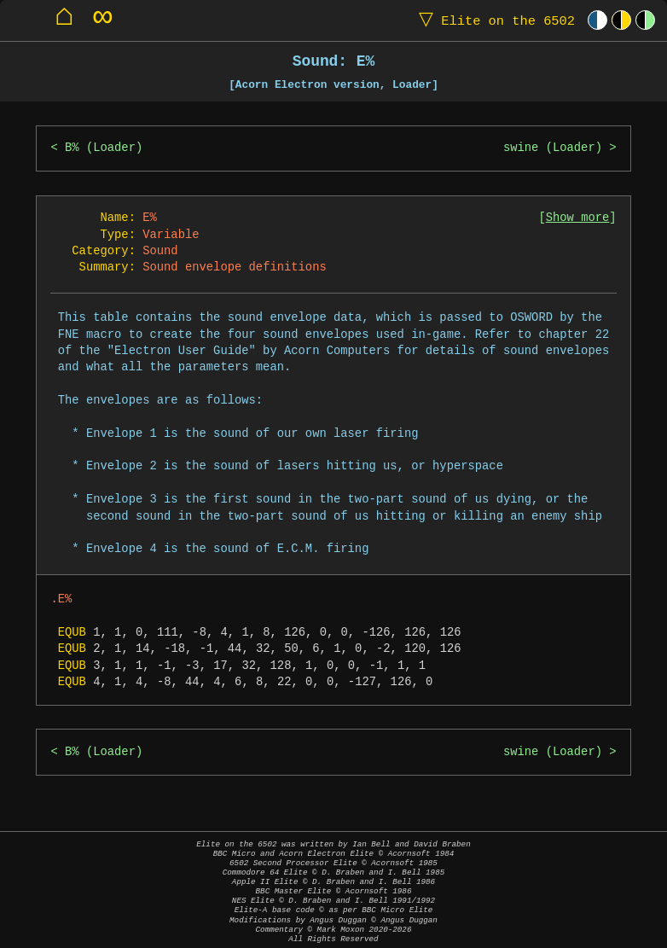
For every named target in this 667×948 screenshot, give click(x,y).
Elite (493, 20)
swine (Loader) (552, 148)
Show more (578, 218)
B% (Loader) (103, 148)
